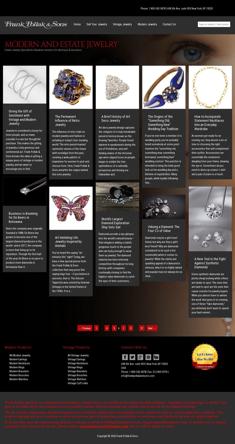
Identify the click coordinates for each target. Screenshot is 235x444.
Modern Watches (18, 379)
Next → (152, 328)
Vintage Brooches (77, 375)
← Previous (85, 328)
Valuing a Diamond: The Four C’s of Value (163, 229)
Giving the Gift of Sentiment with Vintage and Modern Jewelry (22, 117)
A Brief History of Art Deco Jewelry (115, 119)
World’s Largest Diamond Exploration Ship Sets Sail (115, 223)
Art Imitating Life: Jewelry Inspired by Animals (68, 242)
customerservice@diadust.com (104, 426)
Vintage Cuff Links (78, 383)
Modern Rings (16, 367)
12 (142, 328)
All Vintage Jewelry (78, 355)
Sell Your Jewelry (96, 24)
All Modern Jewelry (19, 355)
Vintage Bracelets (77, 371)
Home (77, 24)
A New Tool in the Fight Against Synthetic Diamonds (210, 263)
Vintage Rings (75, 367)
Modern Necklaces (19, 363)
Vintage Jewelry (122, 24)
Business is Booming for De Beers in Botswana (23, 217)
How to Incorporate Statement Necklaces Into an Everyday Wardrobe (209, 123)
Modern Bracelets (19, 371)
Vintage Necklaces (78, 363)
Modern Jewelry (147, 24)
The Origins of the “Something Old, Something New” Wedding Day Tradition (163, 123)
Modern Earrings (18, 359)
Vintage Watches (77, 379)
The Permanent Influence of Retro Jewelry (67, 121)
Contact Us (169, 24)
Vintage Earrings (76, 359)
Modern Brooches (19, 375)
